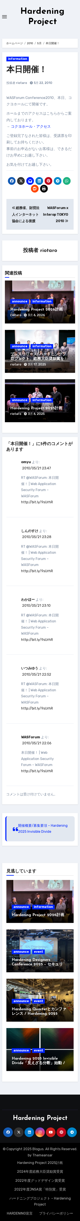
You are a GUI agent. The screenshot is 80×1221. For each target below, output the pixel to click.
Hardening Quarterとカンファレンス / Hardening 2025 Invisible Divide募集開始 (39, 1014)
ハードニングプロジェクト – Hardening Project (40, 1201)
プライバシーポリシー (56, 1213)
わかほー (28, 600)
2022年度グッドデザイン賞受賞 (40, 1181)
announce (19, 301)
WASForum (30, 737)
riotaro (48, 250)
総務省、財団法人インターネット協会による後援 (25, 214)
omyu (26, 462)
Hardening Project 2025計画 (36, 408)
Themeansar (42, 1155)
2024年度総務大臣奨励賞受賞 (40, 1171)
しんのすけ (29, 531)
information (17, 59)
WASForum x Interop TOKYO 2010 (55, 214)
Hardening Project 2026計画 (36, 310)
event (38, 952)
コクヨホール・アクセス (31, 126)
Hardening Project (40, 1118)
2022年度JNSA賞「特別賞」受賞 (40, 1189)
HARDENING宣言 (20, 1213)
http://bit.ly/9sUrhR (37, 502)
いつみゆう (29, 668)
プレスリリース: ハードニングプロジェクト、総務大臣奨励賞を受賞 (39, 359)
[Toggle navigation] (4, 16)
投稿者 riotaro (16, 83)
